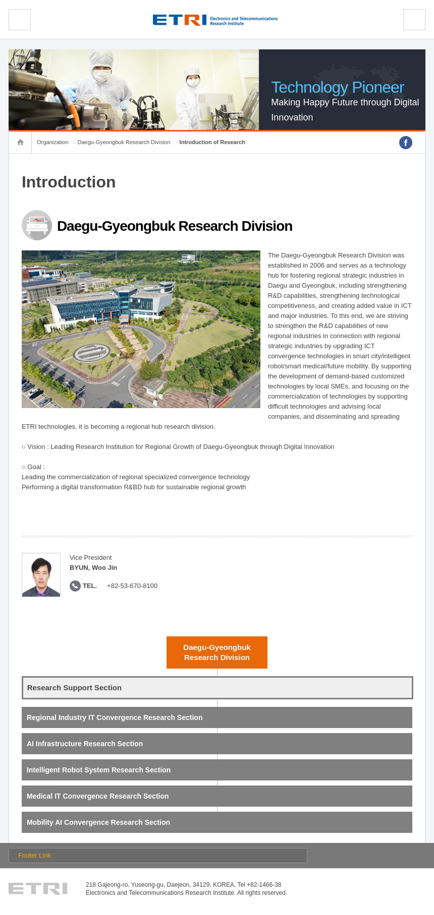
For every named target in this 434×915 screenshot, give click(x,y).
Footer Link (34, 855)
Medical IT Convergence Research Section (98, 796)
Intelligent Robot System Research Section (99, 770)
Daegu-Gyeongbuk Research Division (124, 142)
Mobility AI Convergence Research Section (98, 822)
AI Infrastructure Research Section (85, 744)
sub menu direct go (0, 0)
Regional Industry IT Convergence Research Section (115, 717)
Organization (52, 142)
